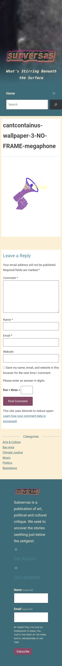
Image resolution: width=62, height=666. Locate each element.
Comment (10, 278)
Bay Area (8, 447)
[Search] (56, 105)
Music (7, 457)
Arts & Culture (12, 442)
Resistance (10, 468)
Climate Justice (13, 452)
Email (7, 335)
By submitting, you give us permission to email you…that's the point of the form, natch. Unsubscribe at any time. (30, 634)
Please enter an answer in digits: (24, 380)
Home (10, 93)
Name (8, 319)
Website (8, 351)
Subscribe (23, 651)
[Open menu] (54, 93)
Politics (7, 462)
